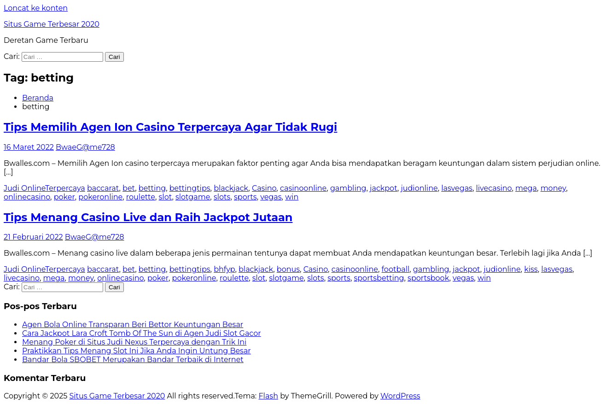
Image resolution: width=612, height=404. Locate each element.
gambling (348, 188)
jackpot (383, 188)
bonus (288, 269)
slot (165, 197)
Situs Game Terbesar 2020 (51, 24)
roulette (140, 197)
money (553, 188)
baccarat (103, 188)
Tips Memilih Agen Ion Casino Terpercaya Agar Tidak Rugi (170, 127)
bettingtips (189, 188)
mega (526, 188)
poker (64, 197)
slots (222, 197)
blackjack (231, 188)
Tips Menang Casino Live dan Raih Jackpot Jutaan (148, 217)
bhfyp (224, 269)
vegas (270, 197)
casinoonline (303, 188)
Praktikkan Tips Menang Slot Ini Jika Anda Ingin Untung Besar (136, 350)
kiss (531, 269)
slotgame (192, 197)
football (396, 269)
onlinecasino (27, 197)
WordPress (400, 396)
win (291, 197)
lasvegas (456, 188)
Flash (268, 396)
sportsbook (428, 278)
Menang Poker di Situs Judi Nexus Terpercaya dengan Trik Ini (134, 342)
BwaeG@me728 (85, 147)
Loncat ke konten (36, 8)
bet (128, 188)
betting (152, 188)
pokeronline (100, 197)
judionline (419, 188)
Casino (264, 188)
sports (245, 197)
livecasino (494, 188)
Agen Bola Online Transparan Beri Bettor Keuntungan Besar (132, 324)
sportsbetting (379, 278)
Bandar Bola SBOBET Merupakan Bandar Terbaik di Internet (133, 359)
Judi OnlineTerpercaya (44, 188)
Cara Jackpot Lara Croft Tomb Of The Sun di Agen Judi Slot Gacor (141, 333)
